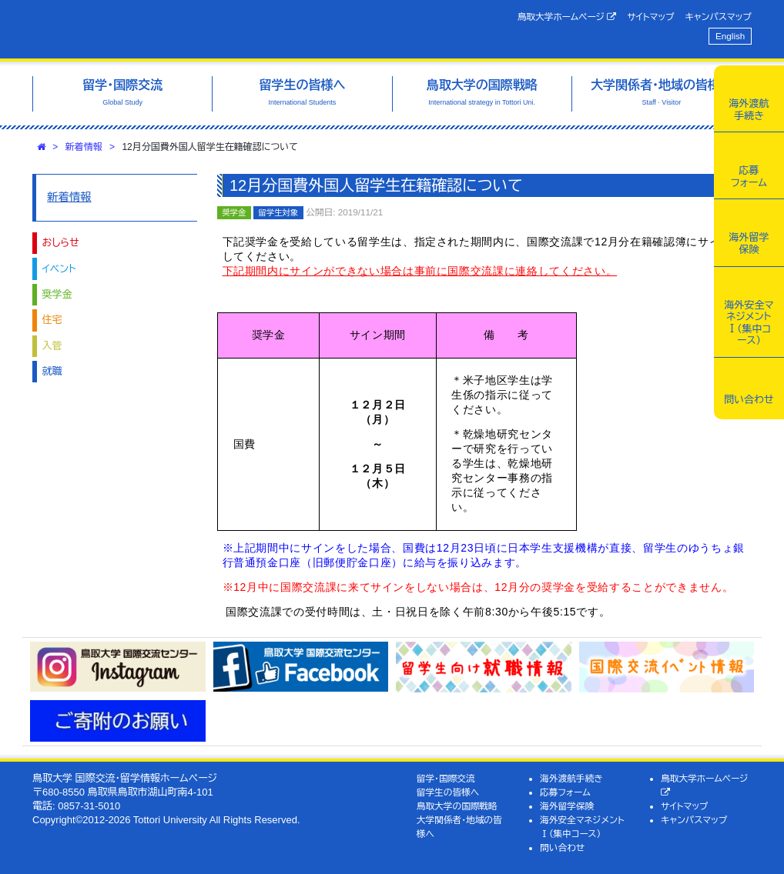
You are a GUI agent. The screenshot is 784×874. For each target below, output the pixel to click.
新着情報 (83, 147)
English (730, 36)
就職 (52, 371)
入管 (52, 346)
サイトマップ (650, 17)
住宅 (52, 319)
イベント (59, 269)
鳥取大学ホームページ (567, 17)
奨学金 (57, 294)
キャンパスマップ (718, 17)
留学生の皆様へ (448, 792)
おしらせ (60, 243)
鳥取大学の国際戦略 (457, 806)
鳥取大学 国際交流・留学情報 (186, 29)
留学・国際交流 (446, 778)
